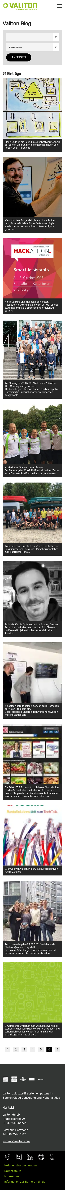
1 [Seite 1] (7, 1049)
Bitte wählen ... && (32, 37)
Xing (7, 1157)
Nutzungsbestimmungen (20, 1165)
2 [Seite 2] (16, 1049)
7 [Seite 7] (57, 1049)
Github (41, 1157)
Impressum (11, 1176)
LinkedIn (30, 1157)
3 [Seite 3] (24, 1049)
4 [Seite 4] (32, 1049)
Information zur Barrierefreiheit (24, 1181)
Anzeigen (19, 57)
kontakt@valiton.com (16, 1141)
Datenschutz (12, 1171)
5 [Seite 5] (41, 1049)
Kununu (19, 1157)
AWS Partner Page (51, 1157)
